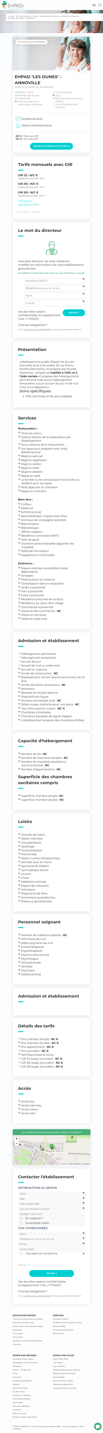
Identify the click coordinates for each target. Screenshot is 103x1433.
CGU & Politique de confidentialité (45, 1426)
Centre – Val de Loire (22, 1370)
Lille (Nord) (58, 1362)
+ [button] (17, 1139)
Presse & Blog (59, 1326)
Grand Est (17, 1377)
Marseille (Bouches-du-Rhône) (66, 1370)
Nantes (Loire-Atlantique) (64, 1373)
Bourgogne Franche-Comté (25, 1362)
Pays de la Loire (19, 1413)
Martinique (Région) (22, 1399)
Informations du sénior (37, 1188)
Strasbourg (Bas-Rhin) (63, 1384)
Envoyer (74, 313)
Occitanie (17, 1410)
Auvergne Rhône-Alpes (23, 1359)
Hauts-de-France (20, 1388)
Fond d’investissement (63, 1330)
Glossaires (17, 1330)
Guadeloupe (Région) (22, 1381)
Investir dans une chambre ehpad (28, 1326)
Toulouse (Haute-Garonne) (65, 1388)
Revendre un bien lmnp (23, 1322)
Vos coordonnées (33, 1228)
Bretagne (17, 1366)
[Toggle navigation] (100, 5)
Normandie (18, 1402)
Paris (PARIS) (59, 1377)
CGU (29, 1265)
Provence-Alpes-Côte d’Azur (25, 1417)
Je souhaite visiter (37, 1223)
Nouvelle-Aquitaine (21, 1406)
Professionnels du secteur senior (67, 1322)
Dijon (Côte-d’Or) (60, 1359)
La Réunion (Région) (22, 1395)
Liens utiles (18, 1333)
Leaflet (63, 1164)
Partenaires (18, 1337)
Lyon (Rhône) (59, 1366)
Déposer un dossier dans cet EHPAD (51, 146)
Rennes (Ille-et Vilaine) (63, 1381)
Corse (15, 1373)
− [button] (17, 1143)
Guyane (16, 1384)
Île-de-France (19, 1391)
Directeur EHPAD (61, 1319)
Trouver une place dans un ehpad (28, 1319)
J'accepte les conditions (41, 1253)
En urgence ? (34, 1218)
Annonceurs (58, 1333)
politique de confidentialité (37, 329)
